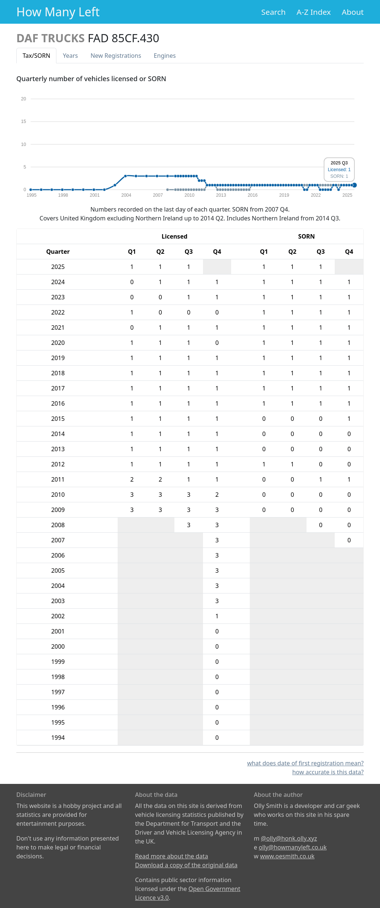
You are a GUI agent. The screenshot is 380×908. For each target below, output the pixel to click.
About (353, 12)
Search (273, 12)
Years (70, 55)
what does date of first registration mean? (305, 763)
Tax (36, 55)
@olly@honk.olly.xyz (289, 838)
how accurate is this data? (328, 772)
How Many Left (58, 12)
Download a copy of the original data (186, 865)
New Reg (116, 55)
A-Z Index (314, 12)
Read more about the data (171, 856)
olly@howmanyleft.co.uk (293, 847)
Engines (165, 55)
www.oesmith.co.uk (287, 856)
